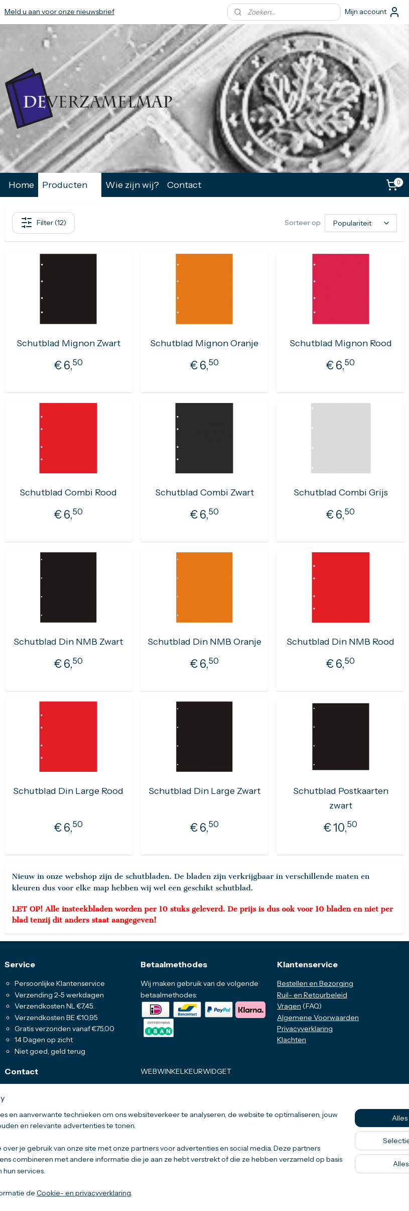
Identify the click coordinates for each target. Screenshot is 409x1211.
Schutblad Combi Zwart (204, 492)
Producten (69, 184)
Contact (184, 184)
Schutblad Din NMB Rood (340, 641)
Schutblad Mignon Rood (341, 343)
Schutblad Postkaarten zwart (340, 798)
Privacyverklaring (305, 1028)
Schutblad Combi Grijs (341, 492)
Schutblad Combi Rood (68, 492)
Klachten (291, 1039)
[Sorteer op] (360, 223)
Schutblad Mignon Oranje (204, 343)
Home (21, 184)
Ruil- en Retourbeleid (312, 994)
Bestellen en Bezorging (315, 983)
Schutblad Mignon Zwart (68, 343)
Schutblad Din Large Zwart (204, 790)
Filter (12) (43, 223)
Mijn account (372, 12)
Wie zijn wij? (132, 184)
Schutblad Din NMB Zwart (68, 641)
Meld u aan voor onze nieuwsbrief (59, 11)
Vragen (289, 1006)
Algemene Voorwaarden (318, 1017)
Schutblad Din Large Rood (68, 790)
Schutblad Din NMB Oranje (204, 641)
